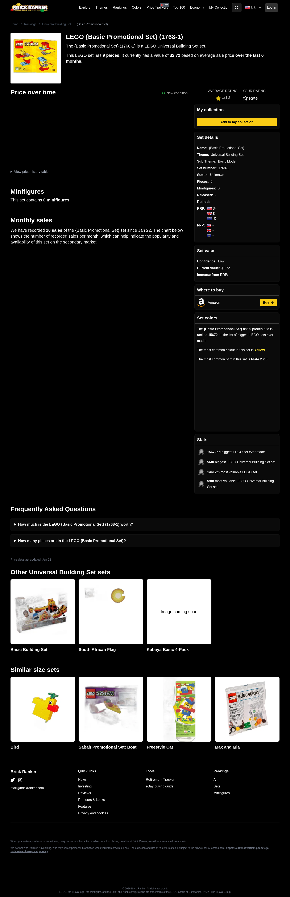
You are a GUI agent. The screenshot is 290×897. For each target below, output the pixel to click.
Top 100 (179, 7)
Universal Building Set (56, 24)
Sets (217, 786)
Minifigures (222, 793)
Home (14, 24)
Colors (136, 7)
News (82, 779)
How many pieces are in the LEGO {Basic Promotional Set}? (72, 541)
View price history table (31, 171)
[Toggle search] (236, 7)
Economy (197, 7)
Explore (85, 7)
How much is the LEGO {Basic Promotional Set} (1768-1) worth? (75, 524)
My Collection (219, 7)
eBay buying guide (160, 786)
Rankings (120, 7)
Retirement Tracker (160, 779)
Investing (85, 786)
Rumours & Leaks (91, 800)
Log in (271, 7)
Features (84, 806)
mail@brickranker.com (27, 788)
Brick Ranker (23, 771)
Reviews (84, 793)
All (215, 779)
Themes (102, 7)
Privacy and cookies (93, 813)
